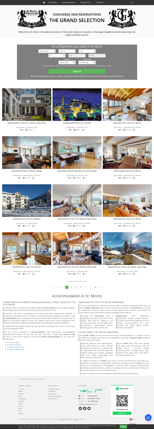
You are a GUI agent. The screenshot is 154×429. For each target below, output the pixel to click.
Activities (20, 403)
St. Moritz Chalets (14, 345)
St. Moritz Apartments (15, 347)
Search (77, 71)
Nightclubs (21, 413)
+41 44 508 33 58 (93, 401)
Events (20, 408)
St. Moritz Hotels (13, 342)
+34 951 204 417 (92, 396)
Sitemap (62, 419)
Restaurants (21, 401)
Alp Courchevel (52, 393)
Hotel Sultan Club (52, 398)
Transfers (100, 2)
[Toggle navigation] (132, 2)
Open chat (122, 413)
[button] (5, 104)
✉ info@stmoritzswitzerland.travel (88, 404)
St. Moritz (53, 2)
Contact (81, 419)
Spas (19, 411)
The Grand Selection (53, 389)
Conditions (76, 419)
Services (20, 406)
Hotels (20, 396)
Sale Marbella (51, 391)
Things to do (86, 2)
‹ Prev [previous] (52, 287)
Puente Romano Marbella (54, 396)
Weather (20, 391)
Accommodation (69, 2)
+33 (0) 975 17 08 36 (93, 398)
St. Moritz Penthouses (15, 349)
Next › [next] (101, 287)
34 (95, 287)
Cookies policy (68, 419)
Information (21, 389)
